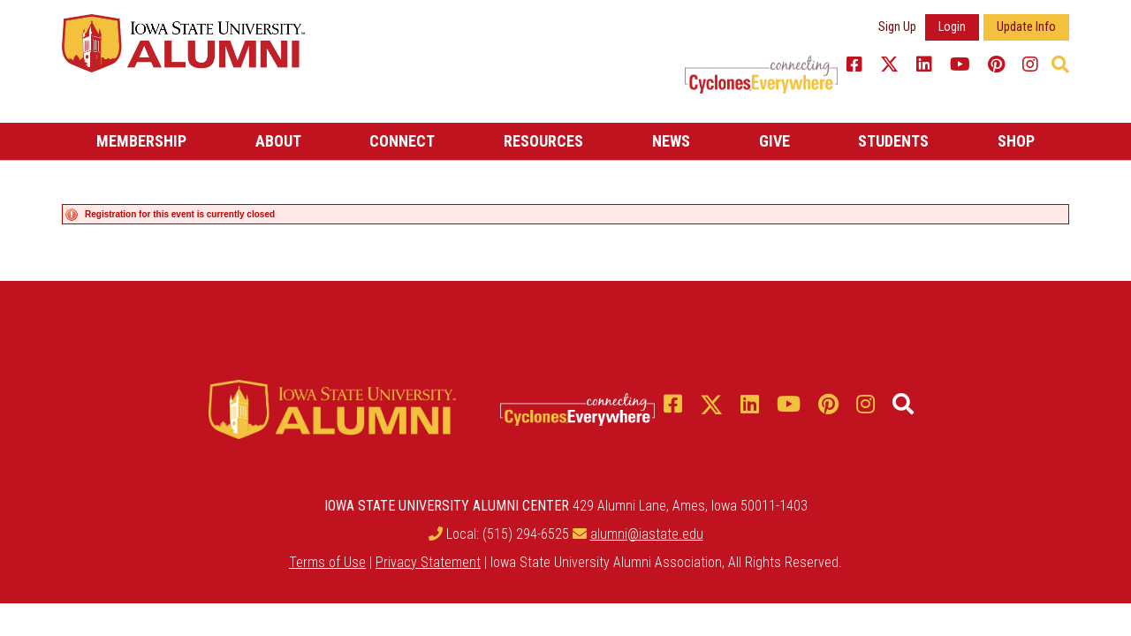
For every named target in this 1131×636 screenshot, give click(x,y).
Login (952, 26)
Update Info (1026, 26)
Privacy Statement (428, 557)
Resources (543, 141)
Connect (402, 141)
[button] (1060, 64)
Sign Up (897, 26)
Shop (1016, 141)
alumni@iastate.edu (646, 529)
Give (774, 141)
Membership (141, 141)
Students (893, 141)
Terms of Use (327, 557)
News (671, 141)
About (278, 141)
